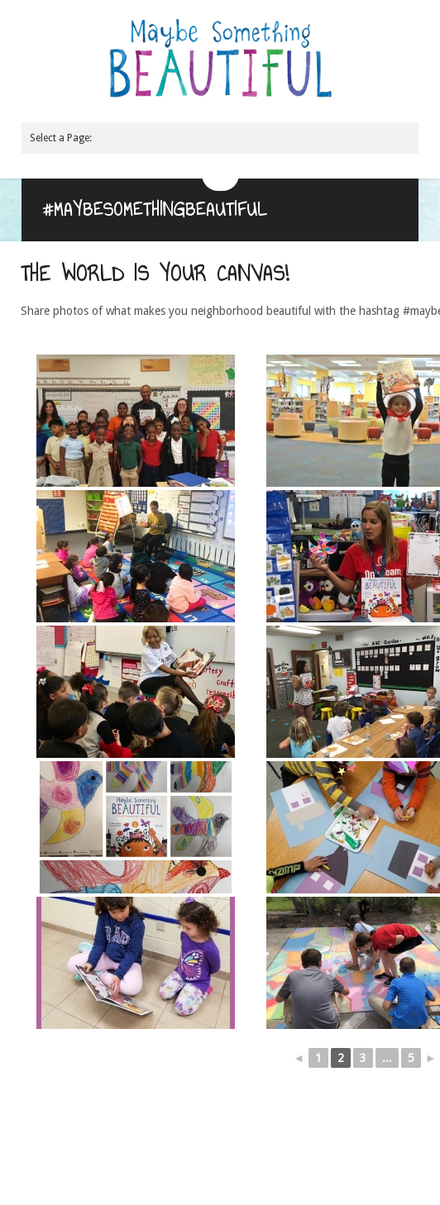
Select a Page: (61, 138)
